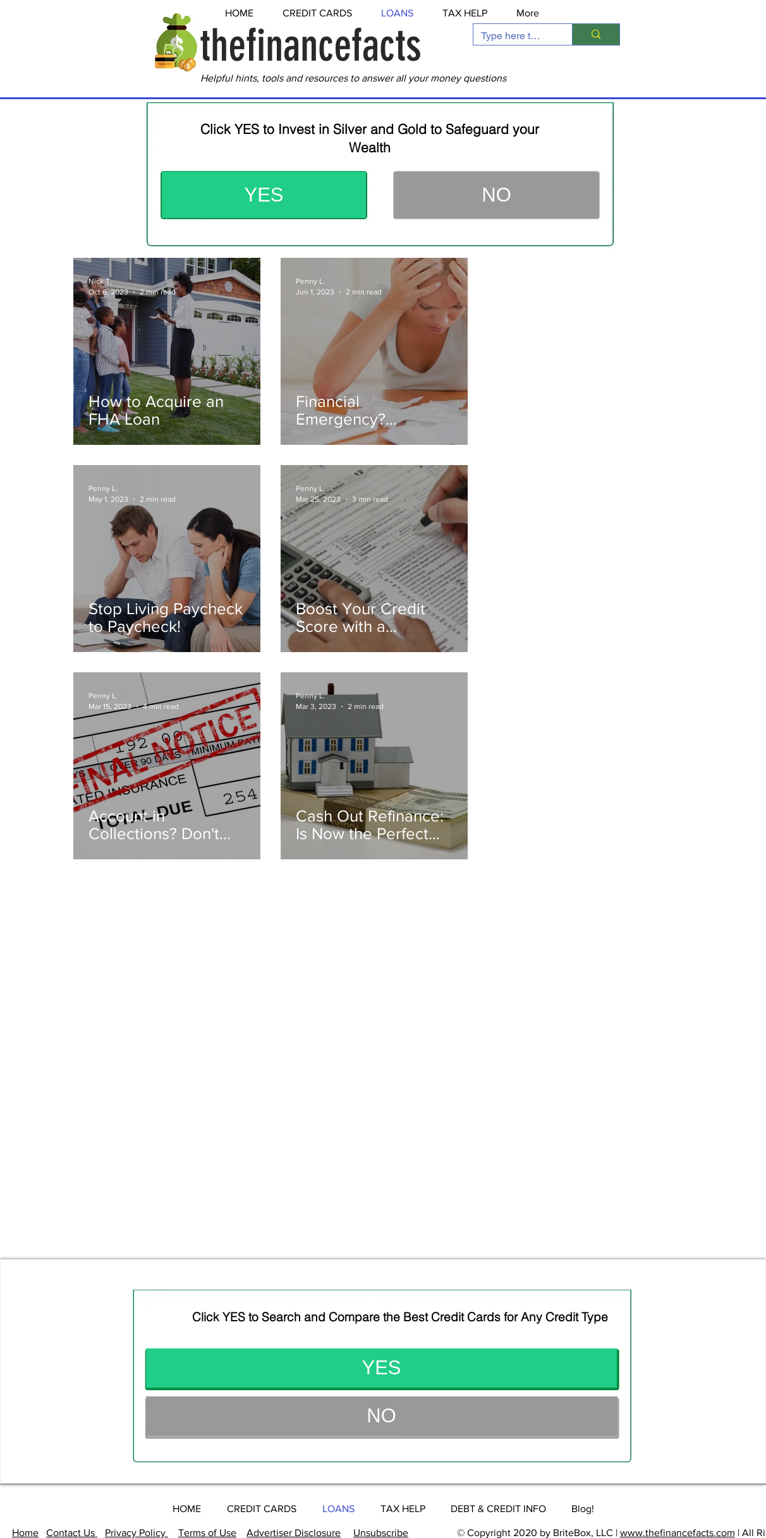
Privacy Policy (136, 1532)
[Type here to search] (513, 36)
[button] (496, 195)
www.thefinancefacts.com (677, 1532)
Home (25, 1532)
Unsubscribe (380, 1532)
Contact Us (71, 1532)
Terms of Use (207, 1532)
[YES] (264, 195)
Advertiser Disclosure (293, 1532)
